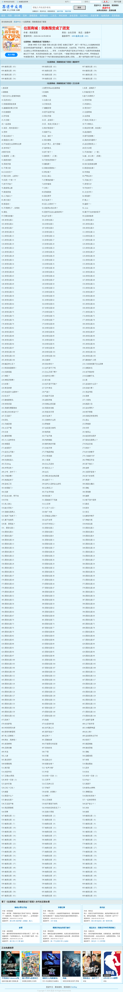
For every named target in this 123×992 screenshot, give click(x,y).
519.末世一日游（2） (90, 776)
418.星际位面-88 (8, 644)
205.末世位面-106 (8, 360)
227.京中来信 (47, 388)
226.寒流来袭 (7, 388)
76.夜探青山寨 (7, 188)
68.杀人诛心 (46, 176)
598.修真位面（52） (90, 79)
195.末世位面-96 (88, 344)
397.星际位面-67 (8, 616)
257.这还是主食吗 (49, 428)
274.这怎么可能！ (8, 452)
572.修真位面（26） (49, 848)
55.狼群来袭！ (7, 160)
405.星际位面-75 (88, 624)
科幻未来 (63, 15)
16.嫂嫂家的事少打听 (10, 108)
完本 (25, 15)
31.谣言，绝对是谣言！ (11, 128)
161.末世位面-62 (48, 300)
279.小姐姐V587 (88, 456)
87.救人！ (86, 200)
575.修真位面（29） (49, 852)
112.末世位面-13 (8, 236)
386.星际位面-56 (48, 600)
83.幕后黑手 (46, 196)
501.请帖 (85, 752)
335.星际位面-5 (47, 532)
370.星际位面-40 (8, 580)
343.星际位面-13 (8, 544)
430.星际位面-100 (8, 660)
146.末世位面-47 (48, 280)
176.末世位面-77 (48, 320)
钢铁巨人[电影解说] (50, 978)
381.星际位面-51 (88, 592)
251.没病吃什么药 (49, 420)
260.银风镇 (46, 432)
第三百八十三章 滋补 (17, 941)
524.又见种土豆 (48, 784)
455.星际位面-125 (48, 692)
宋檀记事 (61, 907)
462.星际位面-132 (89, 700)
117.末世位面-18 (88, 240)
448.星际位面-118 (8, 684)
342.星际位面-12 (88, 540)
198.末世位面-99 (88, 348)
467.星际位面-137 (48, 708)
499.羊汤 (5, 752)
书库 (10, 15)
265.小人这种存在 (8, 440)
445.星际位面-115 (8, 680)
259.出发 (5, 432)
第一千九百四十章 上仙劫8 (59, 941)
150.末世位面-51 (88, 284)
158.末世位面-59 (48, 296)
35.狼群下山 (46, 132)
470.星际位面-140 (48, 712)
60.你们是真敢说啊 (89, 164)
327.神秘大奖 (87, 520)
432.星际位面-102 (89, 660)
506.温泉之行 (47, 760)
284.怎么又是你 (48, 464)
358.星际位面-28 (8, 564)
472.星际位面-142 (8, 716)
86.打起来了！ (47, 200)
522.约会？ (86, 780)
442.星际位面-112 (8, 676)
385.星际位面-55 (8, 600)
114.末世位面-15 (88, 236)
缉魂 (64, 978)
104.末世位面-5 (47, 224)
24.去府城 (86, 116)
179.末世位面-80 (48, 324)
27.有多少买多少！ (89, 120)
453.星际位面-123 (89, 688)
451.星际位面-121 (8, 688)
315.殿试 (85, 504)
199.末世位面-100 (8, 352)
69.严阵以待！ (87, 176)
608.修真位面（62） (49, 67)
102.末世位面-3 (88, 220)
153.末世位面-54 (88, 288)
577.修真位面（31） (9, 856)
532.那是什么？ (7, 796)
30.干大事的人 (87, 124)
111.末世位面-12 (88, 232)
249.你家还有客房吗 (90, 416)
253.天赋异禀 (7, 424)
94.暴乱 (4, 212)
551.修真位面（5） (49, 820)
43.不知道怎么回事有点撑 (11, 144)
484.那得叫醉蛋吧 (8, 732)
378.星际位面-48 (88, 588)
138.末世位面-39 (88, 268)
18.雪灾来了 (87, 108)
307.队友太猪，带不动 (10, 496)
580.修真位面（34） (9, 860)
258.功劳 (85, 428)
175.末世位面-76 (8, 320)
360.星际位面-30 (88, 564)
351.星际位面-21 (88, 552)
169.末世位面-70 (8, 312)
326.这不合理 (47, 520)
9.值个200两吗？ (88, 96)
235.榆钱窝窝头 (7, 400)
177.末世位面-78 (88, 320)
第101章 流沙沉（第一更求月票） (102, 921)
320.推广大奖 (47, 512)
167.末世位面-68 (48, 308)
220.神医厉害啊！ (8, 380)
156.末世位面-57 (88, 292)
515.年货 (45, 772)
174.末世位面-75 (88, 316)
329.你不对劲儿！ (49, 524)
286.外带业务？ (7, 468)
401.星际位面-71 (48, 620)
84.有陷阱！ (87, 196)
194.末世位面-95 (48, 344)
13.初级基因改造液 (9, 104)
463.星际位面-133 (8, 704)
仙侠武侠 (105, 15)
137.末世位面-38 (48, 268)
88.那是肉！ (6, 204)
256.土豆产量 (7, 428)
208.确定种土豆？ (8, 364)
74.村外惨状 (46, 184)
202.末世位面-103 (8, 356)
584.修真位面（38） (49, 864)
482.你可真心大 (48, 728)
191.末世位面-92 (48, 340)
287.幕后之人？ (48, 468)
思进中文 (14, 8)
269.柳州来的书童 (49, 444)
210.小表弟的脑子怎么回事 (92, 364)
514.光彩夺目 (7, 772)
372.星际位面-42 (88, 580)
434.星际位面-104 (48, 664)
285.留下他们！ (88, 464)
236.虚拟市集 (47, 400)
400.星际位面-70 (8, 620)
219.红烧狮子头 (88, 376)
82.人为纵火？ (7, 196)
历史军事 (95, 15)
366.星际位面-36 (88, 572)
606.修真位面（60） (9, 71)
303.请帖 (85, 488)
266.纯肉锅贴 (47, 440)
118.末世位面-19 (8, 244)
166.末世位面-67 (8, 308)
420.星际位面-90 (88, 644)
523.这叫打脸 (7, 784)
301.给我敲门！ (7, 488)
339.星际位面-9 (88, 536)
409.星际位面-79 (8, 632)
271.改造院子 (7, 448)
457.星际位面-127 (8, 696)
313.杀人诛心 (7, 504)
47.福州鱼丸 (46, 148)
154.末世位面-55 (8, 292)
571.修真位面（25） (9, 848)
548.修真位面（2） (49, 816)
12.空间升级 (87, 100)
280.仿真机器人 (7, 460)
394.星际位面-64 (8, 612)
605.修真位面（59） (49, 71)
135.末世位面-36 (88, 264)
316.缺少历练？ (7, 508)
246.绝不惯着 (87, 412)
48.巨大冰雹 (87, 148)
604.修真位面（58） (90, 71)
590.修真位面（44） (49, 872)
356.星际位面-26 (48, 560)
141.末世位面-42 (88, 272)
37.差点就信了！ (8, 136)
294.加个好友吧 (88, 476)
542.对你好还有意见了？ (51, 808)
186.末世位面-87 (88, 332)
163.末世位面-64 (8, 304)
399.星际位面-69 (88, 616)
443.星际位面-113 (48, 676)
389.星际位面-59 (48, 604)
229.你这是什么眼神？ (10, 392)
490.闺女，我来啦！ (9, 740)
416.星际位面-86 (48, 640)
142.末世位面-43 (8, 276)
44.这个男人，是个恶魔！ (52, 144)
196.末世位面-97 (8, 348)
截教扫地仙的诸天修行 (61, 928)
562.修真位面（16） (9, 836)
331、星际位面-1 (8, 528)
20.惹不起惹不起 (48, 112)
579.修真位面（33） (90, 856)
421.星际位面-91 (8, 648)
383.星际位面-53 (48, 596)
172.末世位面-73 (8, 316)
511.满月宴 (6, 768)
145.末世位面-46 (8, 280)
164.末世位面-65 (48, 304)
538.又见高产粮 (7, 804)
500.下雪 (45, 752)
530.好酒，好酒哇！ (49, 792)
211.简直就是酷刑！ (9, 368)
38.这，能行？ (47, 136)
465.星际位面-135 (89, 704)
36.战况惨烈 (87, 132)
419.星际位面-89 (48, 644)
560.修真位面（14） (49, 832)
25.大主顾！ (6, 120)
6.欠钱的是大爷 (88, 92)
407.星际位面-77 (48, 628)
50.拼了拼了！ (47, 152)
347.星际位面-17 (48, 548)
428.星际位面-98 (48, 656)
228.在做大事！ (88, 388)
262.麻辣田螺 (7, 436)
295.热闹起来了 (7, 480)
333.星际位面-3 (88, 528)
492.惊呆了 (86, 740)
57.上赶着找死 (87, 160)
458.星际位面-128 (48, 696)
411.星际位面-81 (88, 632)
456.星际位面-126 (89, 692)
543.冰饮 (85, 808)
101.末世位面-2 (47, 220)
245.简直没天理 (48, 412)
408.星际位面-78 (88, 628)
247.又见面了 (7, 416)
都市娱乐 (44, 15)
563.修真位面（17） (49, 836)
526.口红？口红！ (8, 788)
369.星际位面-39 (88, 576)
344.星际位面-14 (48, 544)
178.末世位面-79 (8, 324)
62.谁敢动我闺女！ (49, 168)
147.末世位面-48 (88, 280)
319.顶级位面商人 (8, 512)
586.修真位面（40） (9, 868)
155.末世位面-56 (48, 292)
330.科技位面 (87, 524)
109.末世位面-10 (8, 232)
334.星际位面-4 (7, 532)
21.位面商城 (87, 112)
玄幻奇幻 (84, 15)
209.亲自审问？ (48, 364)
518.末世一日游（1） (50, 776)
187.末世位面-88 (8, 336)
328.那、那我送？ (8, 524)
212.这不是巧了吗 (49, 368)
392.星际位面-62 (48, 608)
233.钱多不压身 (48, 396)
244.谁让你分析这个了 (10, 412)
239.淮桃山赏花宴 (49, 404)
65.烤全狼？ (46, 172)
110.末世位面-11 (48, 232)
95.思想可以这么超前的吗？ (53, 212)
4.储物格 (5, 92)
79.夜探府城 (6, 192)
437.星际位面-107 (48, 668)
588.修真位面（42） (90, 868)
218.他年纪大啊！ (49, 376)
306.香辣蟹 (86, 492)
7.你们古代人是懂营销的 (11, 96)
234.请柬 (85, 396)
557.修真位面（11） (49, 828)
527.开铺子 (46, 788)
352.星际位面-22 (8, 556)
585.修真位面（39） (90, 864)
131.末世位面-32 (48, 260)
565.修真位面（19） (9, 840)
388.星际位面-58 (8, 604)
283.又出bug (6, 464)
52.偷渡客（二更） (9, 156)
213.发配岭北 (87, 368)
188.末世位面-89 (48, 336)
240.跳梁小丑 (87, 404)
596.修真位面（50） (49, 880)
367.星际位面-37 (8, 576)
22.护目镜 (5, 116)
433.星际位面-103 (8, 664)
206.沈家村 (46, 360)
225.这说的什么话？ (90, 384)
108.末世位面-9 (88, 228)
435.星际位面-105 (89, 664)
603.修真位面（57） (9, 75)
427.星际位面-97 (8, 656)
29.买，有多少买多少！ (51, 124)
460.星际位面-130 (8, 700)
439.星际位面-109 (8, 672)
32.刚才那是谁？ (48, 128)
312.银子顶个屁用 (89, 500)
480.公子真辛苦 (88, 724)
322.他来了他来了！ (9, 516)
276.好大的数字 (88, 452)
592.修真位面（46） (9, 876)
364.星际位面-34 (8, 572)
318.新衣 (85, 508)
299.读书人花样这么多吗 (51, 484)
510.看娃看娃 (87, 764)
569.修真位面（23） (49, 844)
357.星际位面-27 (88, 560)
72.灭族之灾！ (87, 180)
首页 (3, 15)
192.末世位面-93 (88, 340)
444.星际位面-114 (89, 676)
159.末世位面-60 (88, 296)
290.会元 (45, 472)
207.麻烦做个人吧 (89, 360)
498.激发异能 (87, 748)
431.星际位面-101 (48, 660)
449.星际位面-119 (48, 684)
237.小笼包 (86, 400)
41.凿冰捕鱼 (46, 140)
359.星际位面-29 (48, 564)
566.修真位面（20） (49, 840)
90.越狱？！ (87, 204)
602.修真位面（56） (49, 75)
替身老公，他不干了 (91, 978)
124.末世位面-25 (8, 252)
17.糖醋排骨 (46, 108)
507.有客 (85, 760)
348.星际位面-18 (88, 548)
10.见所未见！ (7, 100)
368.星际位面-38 (48, 576)
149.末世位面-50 (48, 284)
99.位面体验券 (87, 216)
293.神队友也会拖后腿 (50, 476)
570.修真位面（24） (90, 844)
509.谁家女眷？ (48, 764)
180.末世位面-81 (88, 324)
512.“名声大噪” (48, 768)
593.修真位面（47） (49, 876)
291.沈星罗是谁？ (89, 472)
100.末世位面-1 (7, 220)
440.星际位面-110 (48, 672)
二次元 (53, 15)
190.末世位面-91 (8, 340)
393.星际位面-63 (88, 608)
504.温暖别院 (87, 756)
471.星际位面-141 (89, 712)
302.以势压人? (47, 488)
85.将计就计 (6, 200)
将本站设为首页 (9, 2)
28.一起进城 (6, 124)
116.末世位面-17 (48, 240)
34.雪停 (4, 132)
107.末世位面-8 (47, 228)
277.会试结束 (7, 456)
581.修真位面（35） (49, 860)
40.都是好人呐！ (8, 140)
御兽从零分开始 (21, 907)
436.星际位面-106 (8, 668)
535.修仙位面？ (7, 800)
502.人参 (5, 756)
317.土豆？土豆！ (49, 508)
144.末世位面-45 (88, 276)
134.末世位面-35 (48, 264)
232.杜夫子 (6, 396)
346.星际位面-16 (8, 548)
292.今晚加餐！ (7, 476)
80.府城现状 (46, 192)
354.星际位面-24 (88, 556)
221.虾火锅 (46, 380)
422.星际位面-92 (48, 648)
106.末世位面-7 (7, 228)
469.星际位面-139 (8, 712)
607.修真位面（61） (90, 67)
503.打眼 (45, 756)
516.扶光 (85, 772)
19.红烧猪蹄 (6, 112)
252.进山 (85, 420)
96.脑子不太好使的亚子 (91, 212)
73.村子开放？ (7, 184)
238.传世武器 (7, 404)
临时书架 (60, 11)
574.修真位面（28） (9, 852)
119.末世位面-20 (48, 244)
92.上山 (85, 208)
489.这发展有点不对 (90, 736)
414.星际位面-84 (88, 636)
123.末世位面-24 (88, 248)
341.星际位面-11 (48, 540)
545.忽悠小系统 (48, 812)
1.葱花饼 (5, 88)
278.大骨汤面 (47, 456)
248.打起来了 (47, 416)
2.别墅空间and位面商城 (51, 88)
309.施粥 (85, 496)
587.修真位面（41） (49, 868)
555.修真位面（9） (89, 824)
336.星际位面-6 (88, 532)
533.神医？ (46, 796)
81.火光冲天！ (87, 192)
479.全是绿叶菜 (48, 724)
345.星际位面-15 (88, 544)
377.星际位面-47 (48, 588)
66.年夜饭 (86, 172)
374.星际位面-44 (48, 584)
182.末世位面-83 (48, 328)
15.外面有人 (87, 104)
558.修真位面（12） (90, 828)
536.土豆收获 (47, 800)
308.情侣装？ (47, 496)
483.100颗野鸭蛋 (88, 728)
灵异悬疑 (116, 15)
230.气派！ (46, 392)
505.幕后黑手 (7, 760)
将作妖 (102, 907)
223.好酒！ (6, 384)
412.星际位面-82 (8, 636)
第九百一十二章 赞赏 (98, 941)
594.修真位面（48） (90, 876)
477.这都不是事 (88, 720)
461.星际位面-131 (48, 700)
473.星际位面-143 (48, 716)
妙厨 (20, 928)
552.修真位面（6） (89, 820)
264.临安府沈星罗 (89, 436)
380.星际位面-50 (48, 592)
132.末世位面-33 (88, 260)
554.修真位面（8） (49, 824)
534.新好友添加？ (89, 796)
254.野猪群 (46, 424)
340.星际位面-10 (8, 540)
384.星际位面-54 (88, 596)
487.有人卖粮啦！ (8, 736)
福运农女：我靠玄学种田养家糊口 (102, 928)
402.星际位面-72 (88, 620)
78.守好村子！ (87, 188)
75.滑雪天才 (87, 184)
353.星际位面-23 (48, 556)
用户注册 (117, 2)
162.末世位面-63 (88, 300)
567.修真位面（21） (90, 840)
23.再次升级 (46, 116)
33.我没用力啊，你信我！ (92, 128)
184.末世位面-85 (8, 332)
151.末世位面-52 (8, 288)
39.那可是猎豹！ (88, 136)
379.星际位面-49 (8, 592)
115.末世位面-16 (8, 240)
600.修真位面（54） (9, 79)
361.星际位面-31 (8, 568)
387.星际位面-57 (88, 600)
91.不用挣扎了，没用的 (11, 208)
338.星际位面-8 (47, 536)
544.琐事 (5, 812)
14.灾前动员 (46, 104)
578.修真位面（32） (49, 856)
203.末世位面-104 (48, 356)
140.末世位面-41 (48, 272)
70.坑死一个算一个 (9, 180)
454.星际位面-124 (8, 692)
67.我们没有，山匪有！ (11, 176)
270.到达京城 (87, 444)
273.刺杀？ (86, 448)
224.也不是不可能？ (49, 384)
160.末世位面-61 (8, 300)
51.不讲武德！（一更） (91, 152)
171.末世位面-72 (88, 312)
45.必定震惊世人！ (89, 144)
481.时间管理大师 (8, 728)
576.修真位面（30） (90, 852)
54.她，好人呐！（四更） (92, 156)
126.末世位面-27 (88, 252)
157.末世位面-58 (8, 296)
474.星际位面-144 (89, 716)
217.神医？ (6, 376)
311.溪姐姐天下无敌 (49, 500)
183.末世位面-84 (88, 328)
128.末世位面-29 (48, 256)
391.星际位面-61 (8, 608)
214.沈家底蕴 (7, 372)
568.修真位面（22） (9, 844)
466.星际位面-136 (8, 708)
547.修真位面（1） (9, 816)
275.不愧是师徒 (48, 452)
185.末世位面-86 (48, 332)
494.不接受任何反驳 (49, 744)
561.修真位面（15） (90, 832)
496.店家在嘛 (7, 748)
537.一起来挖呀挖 (89, 800)
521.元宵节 (46, 780)
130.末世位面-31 (8, 260)
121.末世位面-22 (8, 248)
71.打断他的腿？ (48, 180)
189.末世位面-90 (88, 336)
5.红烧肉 (45, 92)
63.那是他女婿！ (88, 168)
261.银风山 (86, 432)
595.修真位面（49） (9, 880)
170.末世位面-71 (48, 312)
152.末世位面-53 (48, 288)
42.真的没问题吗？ (89, 140)
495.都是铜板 (87, 744)
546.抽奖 (85, 812)
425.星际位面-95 (48, 652)
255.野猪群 (86, 424)
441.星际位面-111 (89, 672)
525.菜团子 (86, 784)
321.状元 (85, 512)
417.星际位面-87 (88, 640)
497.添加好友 (47, 748)
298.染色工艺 (7, 484)
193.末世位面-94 (8, 344)
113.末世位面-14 (48, 236)
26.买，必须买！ (48, 120)
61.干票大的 (6, 168)
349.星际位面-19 (8, 552)
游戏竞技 (33, 15)
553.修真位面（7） (9, 824)
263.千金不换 (47, 436)
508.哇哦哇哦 (7, 764)
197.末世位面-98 (48, 348)
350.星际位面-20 (48, 552)
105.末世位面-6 (88, 224)
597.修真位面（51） (90, 880)
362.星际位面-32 (48, 568)
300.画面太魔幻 (88, 484)
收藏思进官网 (23, 2)
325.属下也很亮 (7, 520)
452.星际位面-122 (48, 688)
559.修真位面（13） (9, 832)
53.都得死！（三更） (50, 156)
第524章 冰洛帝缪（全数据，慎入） (22, 921)
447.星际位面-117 (89, 680)
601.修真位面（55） (90, 75)
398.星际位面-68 (48, 616)
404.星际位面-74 (48, 624)
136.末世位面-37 (8, 268)
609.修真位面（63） (80, 36)
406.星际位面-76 (8, 628)
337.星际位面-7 (7, 536)
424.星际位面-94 (8, 652)
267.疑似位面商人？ (90, 440)
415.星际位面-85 (8, 640)
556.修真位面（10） (9, 828)
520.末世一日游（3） (10, 780)
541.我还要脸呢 (7, 808)
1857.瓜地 (54, 921)
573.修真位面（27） (90, 848)
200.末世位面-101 (48, 352)
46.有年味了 (6, 148)
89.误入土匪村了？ (49, 204)
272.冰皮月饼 (47, 448)
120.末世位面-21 (88, 244)
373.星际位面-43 (8, 584)
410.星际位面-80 (48, 632)
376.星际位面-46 (8, 588)
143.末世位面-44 (48, 276)
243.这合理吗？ (88, 408)
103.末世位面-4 (7, 224)
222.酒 (84, 380)
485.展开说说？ (48, 732)
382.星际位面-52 (8, 596)
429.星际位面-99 (88, 656)
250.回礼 (5, 420)
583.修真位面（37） (9, 864)
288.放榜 (85, 468)
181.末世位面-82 (8, 328)
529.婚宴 (5, 792)
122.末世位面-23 (48, 248)
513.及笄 (85, 768)
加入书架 (11, 55)
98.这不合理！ (47, 216)
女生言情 (74, 15)
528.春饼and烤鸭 (88, 788)
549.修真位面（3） (89, 816)
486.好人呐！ (87, 732)
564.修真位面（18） (90, 836)
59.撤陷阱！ (46, 164)
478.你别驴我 (7, 724)
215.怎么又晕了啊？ (49, 372)
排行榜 (17, 15)
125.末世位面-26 (48, 252)
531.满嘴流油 (87, 792)
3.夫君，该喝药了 (89, 88)
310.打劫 (5, 500)
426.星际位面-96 (88, 652)
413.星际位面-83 (48, 636)
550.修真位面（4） (9, 820)
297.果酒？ (86, 480)
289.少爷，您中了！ (9, 472)
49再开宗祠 (6, 152)
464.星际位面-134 (48, 704)
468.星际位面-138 (89, 708)
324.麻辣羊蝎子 (88, 516)
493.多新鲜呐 (7, 744)
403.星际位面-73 (8, 624)
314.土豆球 (46, 504)
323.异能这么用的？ (49, 516)
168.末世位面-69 (88, 308)
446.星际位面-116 (48, 680)
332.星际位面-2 (47, 528)
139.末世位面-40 (8, 272)
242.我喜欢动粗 (48, 408)
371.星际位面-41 (48, 580)
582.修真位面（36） (90, 860)
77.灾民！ (45, 188)
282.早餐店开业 (88, 460)
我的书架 (68, 11)
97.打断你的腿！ (8, 216)
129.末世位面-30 (88, 256)
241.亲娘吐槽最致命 (9, 408)
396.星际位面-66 (88, 612)
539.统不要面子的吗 (49, 804)
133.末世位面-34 (8, 264)
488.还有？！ (47, 736)
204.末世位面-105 (89, 356)
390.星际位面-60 (88, 604)
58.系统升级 (6, 164)
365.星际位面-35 (48, 572)
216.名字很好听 (88, 372)
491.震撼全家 (47, 740)
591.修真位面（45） (90, 872)
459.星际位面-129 (89, 696)
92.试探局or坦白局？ (50, 208)
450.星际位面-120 (89, 684)
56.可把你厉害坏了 (49, 160)
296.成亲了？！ (48, 480)
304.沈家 (5, 492)
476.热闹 (45, 720)
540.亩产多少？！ (89, 804)
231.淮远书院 (87, 392)
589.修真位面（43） (9, 872)
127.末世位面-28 (8, 256)
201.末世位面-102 (89, 352)
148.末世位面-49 (8, 284)
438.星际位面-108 (89, 668)
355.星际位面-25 (8, 560)
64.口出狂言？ (7, 172)
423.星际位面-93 (88, 648)
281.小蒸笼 (46, 460)
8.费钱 (44, 96)
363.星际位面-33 (88, 568)
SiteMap (74, 987)
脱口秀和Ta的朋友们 (30, 978)
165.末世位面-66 (88, 304)
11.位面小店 (46, 100)
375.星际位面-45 (88, 584)
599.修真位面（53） (49, 79)
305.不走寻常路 (48, 492)
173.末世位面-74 (48, 316)
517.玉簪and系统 (8, 776)
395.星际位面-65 (48, 612)
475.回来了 (6, 720)
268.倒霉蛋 (6, 444)
